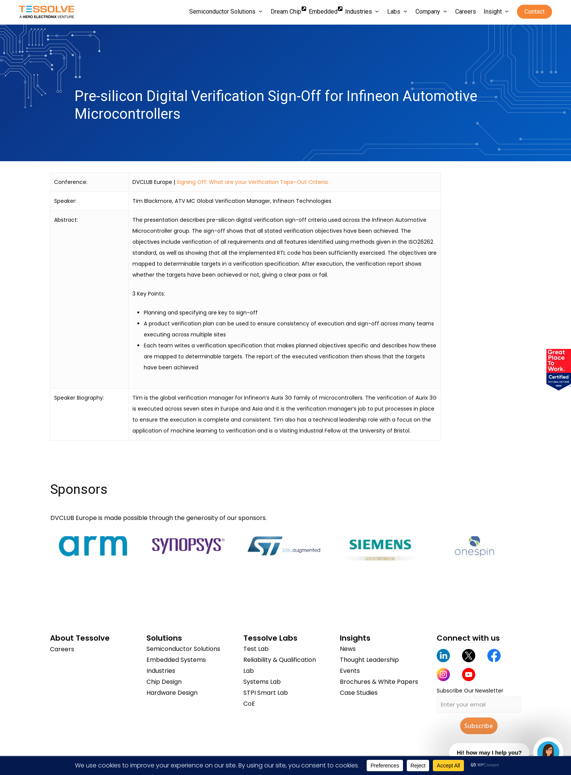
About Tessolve (80, 638)
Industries (160, 670)
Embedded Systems (176, 659)
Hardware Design (172, 692)
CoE (249, 703)
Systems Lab (262, 681)
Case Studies (359, 692)
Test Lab (256, 648)
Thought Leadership (369, 659)
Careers (62, 648)
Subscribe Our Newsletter (470, 690)
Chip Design (164, 681)
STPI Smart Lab (265, 692)
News (348, 648)
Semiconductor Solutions (183, 648)
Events (350, 670)
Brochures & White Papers (379, 681)
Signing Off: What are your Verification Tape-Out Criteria (252, 182)
